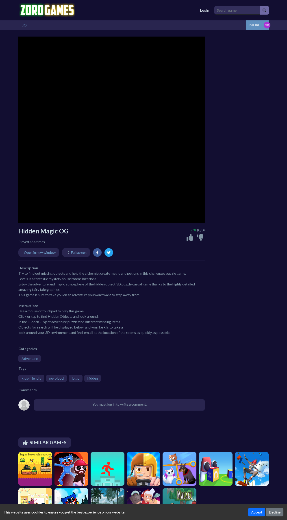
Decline (274, 512)
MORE (254, 25)
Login (204, 10)
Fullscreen (79, 252)
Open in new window (40, 252)
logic (75, 378)
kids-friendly (31, 378)
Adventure (30, 358)
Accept (256, 512)
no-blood (56, 378)
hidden (92, 378)
